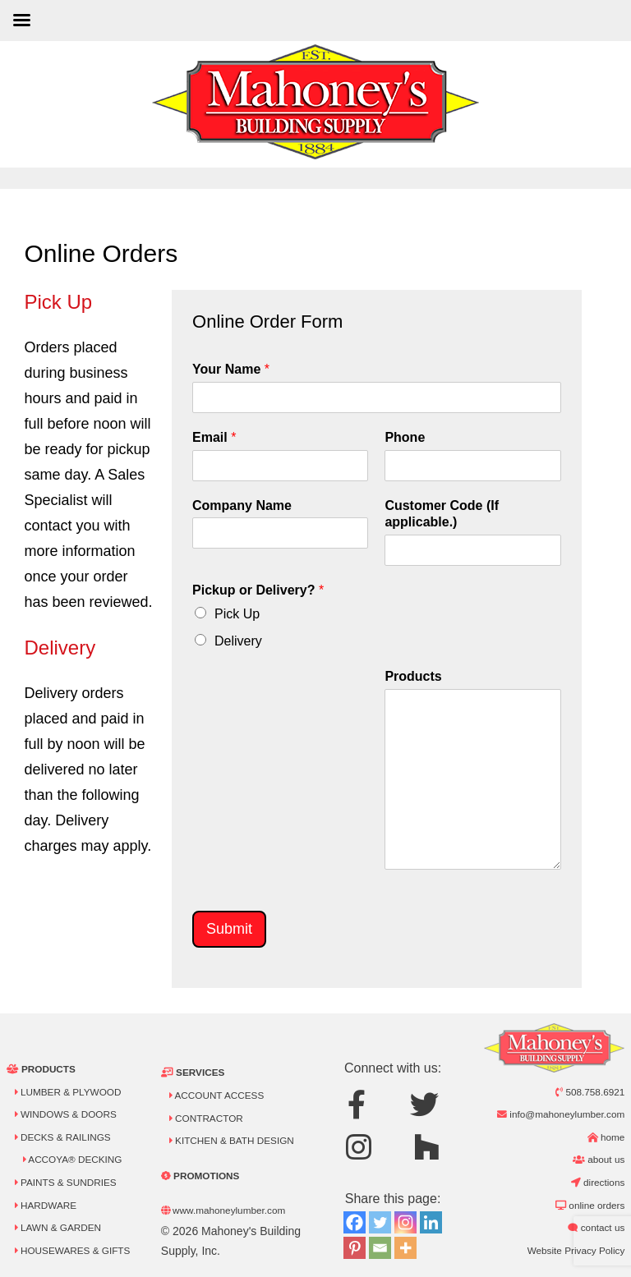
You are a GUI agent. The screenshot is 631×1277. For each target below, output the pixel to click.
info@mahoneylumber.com (560, 1114)
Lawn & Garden (58, 1227)
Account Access (216, 1095)
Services (192, 1072)
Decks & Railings (63, 1137)
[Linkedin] (431, 1222)
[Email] (380, 1248)
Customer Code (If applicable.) (442, 514)
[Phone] (472, 465)
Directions (598, 1182)
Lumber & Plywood (68, 1091)
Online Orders (589, 1205)
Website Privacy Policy (576, 1250)
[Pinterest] (354, 1248)
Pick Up (237, 614)
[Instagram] (405, 1222)
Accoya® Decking (72, 1159)
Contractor (206, 1118)
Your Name (230, 369)
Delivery (238, 641)
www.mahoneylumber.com (223, 1210)
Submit (229, 929)
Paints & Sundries (66, 1182)
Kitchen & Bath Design (231, 1140)
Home (606, 1137)
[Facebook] (354, 1222)
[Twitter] (380, 1222)
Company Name (242, 505)
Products (413, 676)
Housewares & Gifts (73, 1250)
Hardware (45, 1205)
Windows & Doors (66, 1114)
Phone (405, 437)
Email (214, 437)
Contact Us (596, 1227)
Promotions (200, 1175)
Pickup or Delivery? (258, 590)
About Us (598, 1159)
